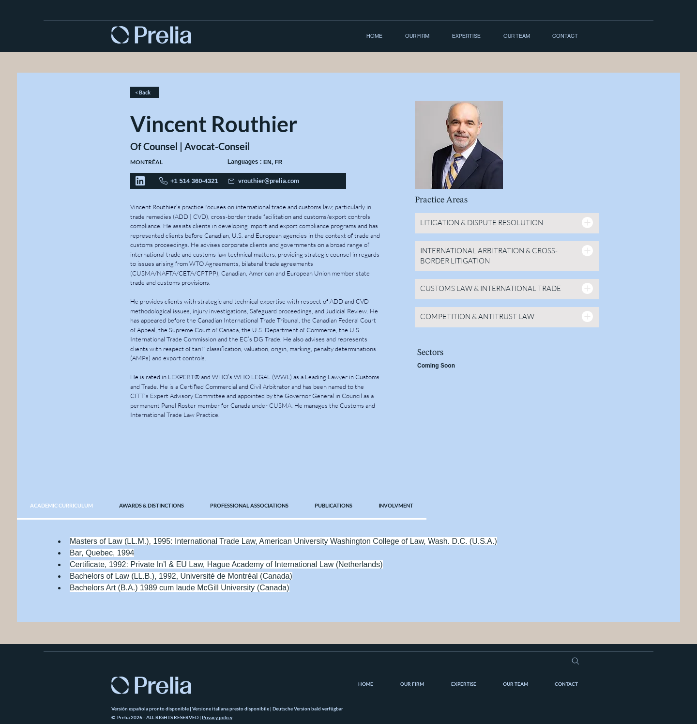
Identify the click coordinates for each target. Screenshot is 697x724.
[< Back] (144, 92)
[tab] (61, 506)
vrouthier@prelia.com (268, 181)
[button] (413, 36)
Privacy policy (217, 717)
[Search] (575, 661)
